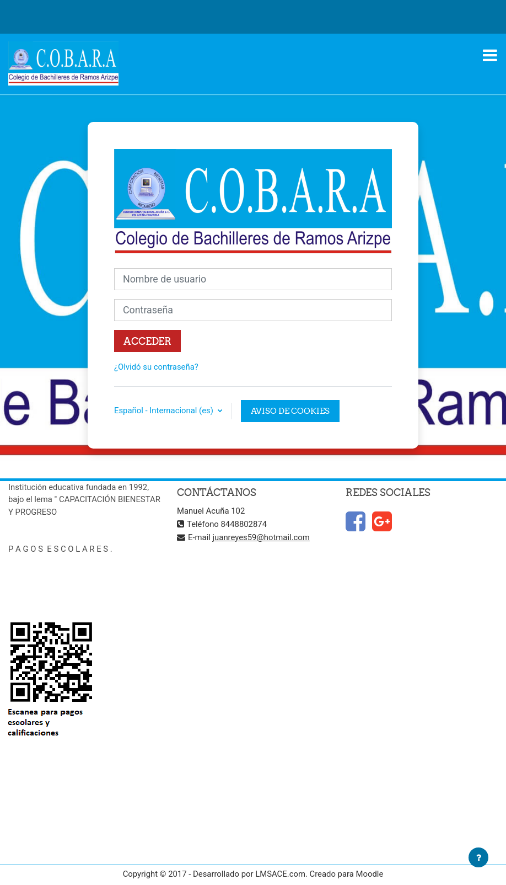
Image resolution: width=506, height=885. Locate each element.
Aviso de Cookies (290, 411)
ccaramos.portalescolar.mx (57, 586)
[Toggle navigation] (490, 55)
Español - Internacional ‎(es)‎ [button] (165, 410)
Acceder (147, 341)
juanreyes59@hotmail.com (261, 537)
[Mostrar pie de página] (478, 857)
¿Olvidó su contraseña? (156, 367)
